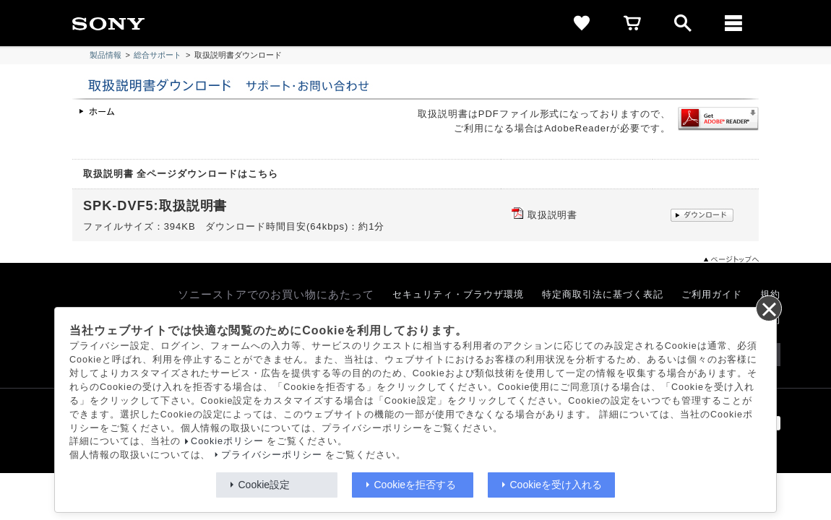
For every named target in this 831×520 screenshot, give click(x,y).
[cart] (632, 23)
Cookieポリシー (227, 441)
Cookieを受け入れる (556, 484)
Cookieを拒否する (415, 484)
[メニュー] (733, 23)
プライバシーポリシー (271, 455)
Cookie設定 (264, 484)
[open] (683, 23)
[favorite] (581, 23)
